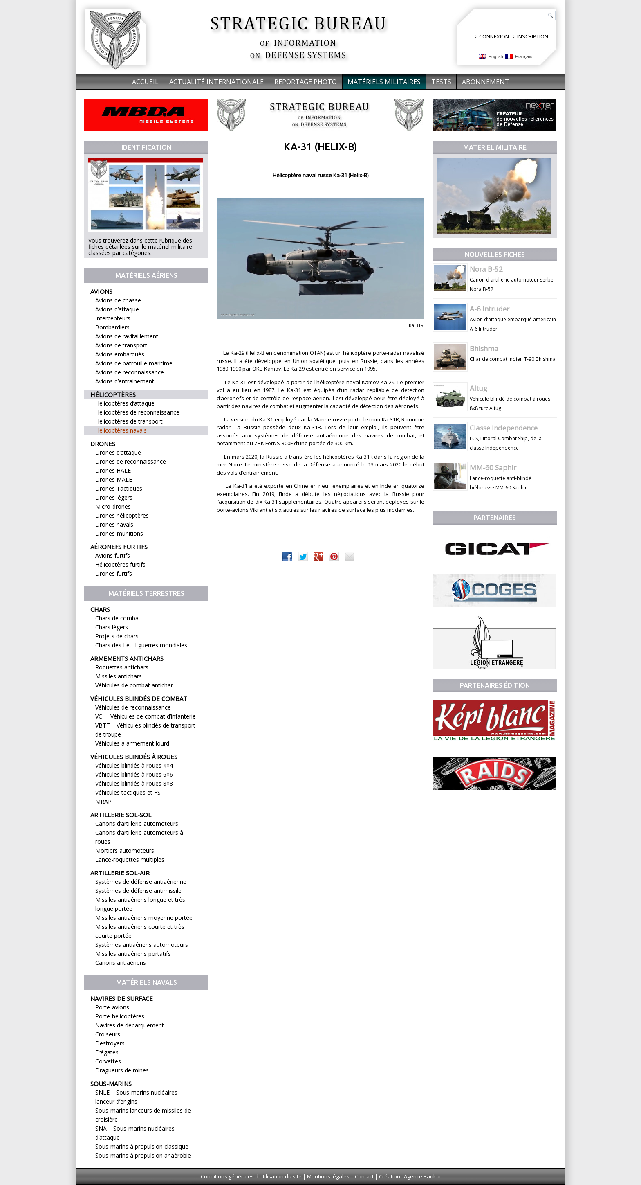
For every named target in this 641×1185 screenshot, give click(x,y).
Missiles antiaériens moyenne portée (144, 917)
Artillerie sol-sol (120, 815)
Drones (102, 443)
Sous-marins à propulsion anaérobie (143, 1155)
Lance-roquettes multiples (129, 859)
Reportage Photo (305, 81)
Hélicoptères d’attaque (125, 403)
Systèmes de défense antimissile (138, 890)
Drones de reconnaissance (130, 461)
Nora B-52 (486, 269)
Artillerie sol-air (120, 873)
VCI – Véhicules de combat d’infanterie (145, 716)
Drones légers (113, 497)
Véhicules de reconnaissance (133, 707)
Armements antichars (127, 658)
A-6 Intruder (489, 308)
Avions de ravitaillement (126, 336)
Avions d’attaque (117, 309)
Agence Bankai (422, 1176)
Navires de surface (121, 998)
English (491, 56)
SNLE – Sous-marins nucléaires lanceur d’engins (136, 1096)
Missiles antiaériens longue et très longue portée (140, 904)
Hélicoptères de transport (129, 421)
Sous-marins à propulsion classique (141, 1146)
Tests (441, 81)
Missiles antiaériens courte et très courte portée (139, 931)
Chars (100, 609)
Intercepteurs (112, 318)
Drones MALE (113, 479)
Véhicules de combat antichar (134, 685)
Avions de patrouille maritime (134, 363)
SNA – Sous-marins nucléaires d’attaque (135, 1132)
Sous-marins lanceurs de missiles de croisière (143, 1114)
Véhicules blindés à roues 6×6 (134, 774)
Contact (364, 1176)
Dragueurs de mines (122, 1070)
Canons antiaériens (120, 962)
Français (518, 56)
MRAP (103, 801)
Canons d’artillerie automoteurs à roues (139, 837)
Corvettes (108, 1061)
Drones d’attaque (118, 452)
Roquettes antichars (121, 667)
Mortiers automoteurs (124, 850)
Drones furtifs (113, 573)
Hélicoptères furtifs (120, 564)
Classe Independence (504, 428)
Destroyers (110, 1043)
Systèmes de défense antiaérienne (140, 881)
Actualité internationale (216, 81)
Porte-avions (112, 1007)
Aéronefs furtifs (119, 547)
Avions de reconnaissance (129, 372)
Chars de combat (118, 618)
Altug (478, 388)
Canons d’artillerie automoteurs (136, 823)
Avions (101, 291)
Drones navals (114, 524)
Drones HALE (113, 470)
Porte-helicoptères (119, 1016)
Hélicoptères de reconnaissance (137, 412)
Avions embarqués (119, 354)
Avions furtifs (112, 555)
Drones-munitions (119, 533)
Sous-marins (111, 1083)
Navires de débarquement (129, 1025)
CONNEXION (494, 36)
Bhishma (484, 348)
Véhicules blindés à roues (133, 756)
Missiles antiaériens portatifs (133, 953)
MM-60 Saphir (493, 467)
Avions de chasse (118, 300)
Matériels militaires (384, 81)
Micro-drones (113, 506)
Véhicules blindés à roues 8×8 (134, 783)
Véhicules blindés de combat (138, 698)
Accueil (145, 81)
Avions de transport (121, 345)
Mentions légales (328, 1176)
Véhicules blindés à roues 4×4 (134, 765)
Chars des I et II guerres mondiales (141, 645)
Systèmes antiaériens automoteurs (141, 944)
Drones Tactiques (118, 488)
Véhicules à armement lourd (132, 743)
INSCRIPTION (532, 36)
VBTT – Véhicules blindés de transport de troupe (145, 729)
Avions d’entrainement (124, 381)
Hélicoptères (113, 394)
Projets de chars (117, 636)
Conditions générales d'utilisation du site (251, 1176)
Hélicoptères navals (121, 430)
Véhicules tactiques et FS (128, 792)
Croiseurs (107, 1034)
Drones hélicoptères (122, 515)
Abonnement (485, 81)
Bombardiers (112, 327)
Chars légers (111, 627)
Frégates (107, 1052)
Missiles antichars (118, 676)
